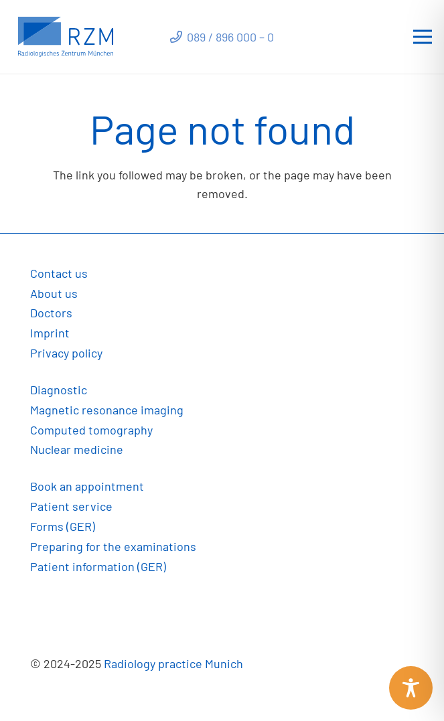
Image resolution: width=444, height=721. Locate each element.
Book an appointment (87, 486)
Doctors (51, 312)
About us (54, 293)
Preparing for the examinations (113, 546)
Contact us (59, 273)
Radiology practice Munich (173, 663)
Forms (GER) (62, 526)
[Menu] (423, 37)
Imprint (50, 332)
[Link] (65, 37)
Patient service (71, 506)
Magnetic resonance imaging (106, 409)
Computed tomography (91, 429)
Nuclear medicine (76, 449)
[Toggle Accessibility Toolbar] (411, 688)
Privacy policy (66, 352)
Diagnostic (58, 389)
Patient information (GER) (98, 566)
